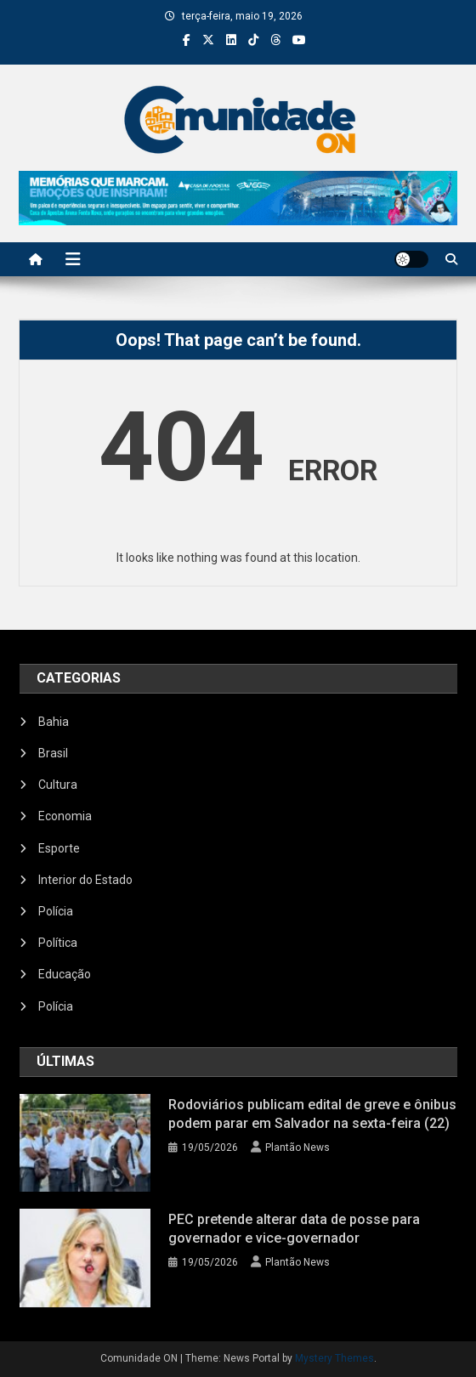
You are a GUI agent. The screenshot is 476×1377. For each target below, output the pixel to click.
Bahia (53, 721)
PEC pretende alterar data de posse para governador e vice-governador (294, 1228)
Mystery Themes (334, 1358)
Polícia (55, 911)
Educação (64, 974)
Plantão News (297, 1147)
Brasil (53, 753)
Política (57, 942)
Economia (65, 816)
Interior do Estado (85, 880)
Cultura (57, 784)
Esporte (59, 848)
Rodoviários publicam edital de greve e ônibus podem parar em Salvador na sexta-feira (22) (312, 1113)
